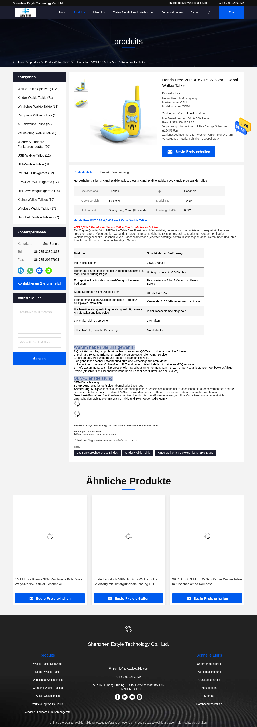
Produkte (79, 12)
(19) (36, 199)
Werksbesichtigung (209, 671)
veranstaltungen (172, 12)
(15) (38, 115)
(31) (34, 164)
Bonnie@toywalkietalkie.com (189, 2)
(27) (35, 124)
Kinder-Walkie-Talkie (138, 452)
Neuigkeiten (209, 687)
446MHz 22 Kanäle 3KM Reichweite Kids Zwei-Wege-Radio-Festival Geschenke (48, 582)
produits (35, 62)
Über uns (99, 12)
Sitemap (209, 695)
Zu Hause (19, 62)
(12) (34, 155)
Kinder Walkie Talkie (57, 62)
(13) (39, 133)
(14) (39, 191)
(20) (34, 144)
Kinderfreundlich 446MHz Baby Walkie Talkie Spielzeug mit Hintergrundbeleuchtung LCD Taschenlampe (125, 582)
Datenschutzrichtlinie (209, 704)
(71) (35, 97)
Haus (62, 12)
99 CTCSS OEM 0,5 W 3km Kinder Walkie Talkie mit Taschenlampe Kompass (207, 582)
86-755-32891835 (231, 2)
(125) (39, 89)
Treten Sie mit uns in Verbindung (133, 12)
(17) (37, 208)
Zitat (232, 12)
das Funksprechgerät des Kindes (97, 452)
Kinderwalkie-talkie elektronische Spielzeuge (185, 452)
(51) (38, 106)
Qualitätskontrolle (209, 679)
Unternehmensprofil (209, 663)
